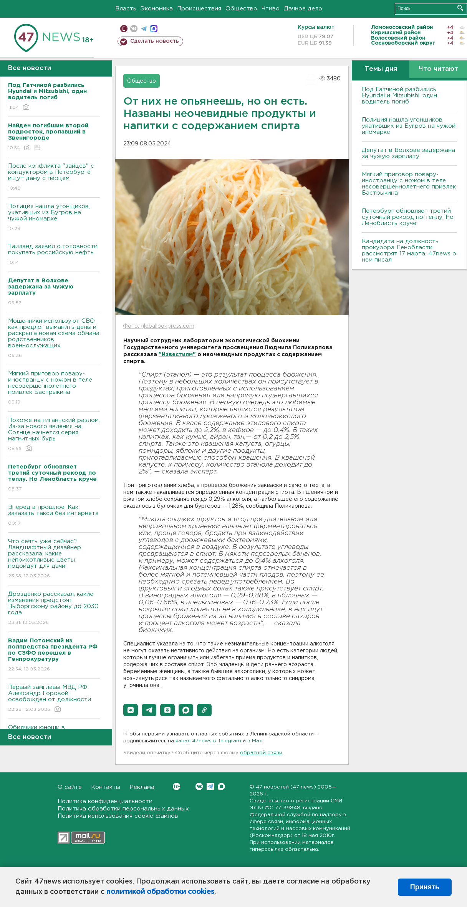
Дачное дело (303, 8)
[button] (130, 710)
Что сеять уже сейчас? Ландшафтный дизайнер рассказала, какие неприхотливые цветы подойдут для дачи (54, 559)
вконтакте (133, 28)
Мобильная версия (124, 28)
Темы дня (380, 69)
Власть (125, 8)
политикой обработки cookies (160, 892)
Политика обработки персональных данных (123, 808)
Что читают (438, 69)
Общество (241, 8)
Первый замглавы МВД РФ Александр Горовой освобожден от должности (54, 699)
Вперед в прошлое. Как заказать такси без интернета (54, 516)
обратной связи (261, 753)
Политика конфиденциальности (105, 801)
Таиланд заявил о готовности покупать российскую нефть (54, 255)
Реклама (141, 787)
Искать (460, 8)
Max (221, 786)
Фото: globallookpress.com (158, 326)
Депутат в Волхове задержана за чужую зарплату (408, 153)
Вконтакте (176, 786)
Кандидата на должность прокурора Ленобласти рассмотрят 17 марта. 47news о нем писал (409, 250)
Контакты (105, 787)
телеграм (143, 28)
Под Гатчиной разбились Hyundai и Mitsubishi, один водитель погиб (399, 95)
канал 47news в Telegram (208, 741)
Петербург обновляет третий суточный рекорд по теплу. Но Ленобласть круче (408, 217)
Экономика (157, 8)
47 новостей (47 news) (286, 787)
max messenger (153, 28)
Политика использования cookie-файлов (118, 816)
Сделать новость (154, 41)
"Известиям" (177, 354)
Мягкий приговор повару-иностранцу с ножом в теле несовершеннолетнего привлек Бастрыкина (54, 388)
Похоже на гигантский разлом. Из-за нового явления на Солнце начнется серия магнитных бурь (54, 435)
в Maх (254, 741)
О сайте (70, 787)
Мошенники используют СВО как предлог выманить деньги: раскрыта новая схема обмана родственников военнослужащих (54, 338)
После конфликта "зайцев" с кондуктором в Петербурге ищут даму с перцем (54, 177)
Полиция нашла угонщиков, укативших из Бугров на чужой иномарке (54, 218)
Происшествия (199, 8)
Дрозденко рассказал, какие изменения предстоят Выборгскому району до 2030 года (54, 609)
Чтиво (271, 8)
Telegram (210, 786)
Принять (424, 887)
